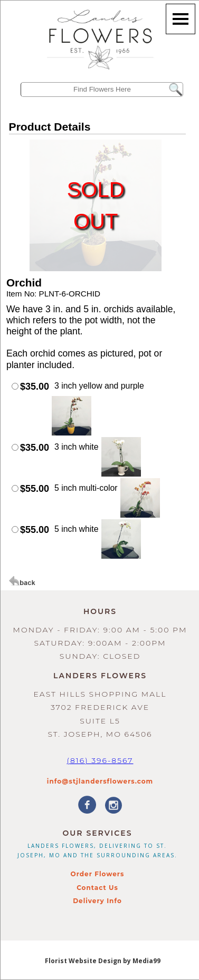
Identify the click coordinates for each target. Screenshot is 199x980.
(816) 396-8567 (100, 760)
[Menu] (180, 19)
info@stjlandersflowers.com (100, 781)
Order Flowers (98, 874)
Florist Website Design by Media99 (102, 960)
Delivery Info (97, 901)
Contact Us (97, 888)
